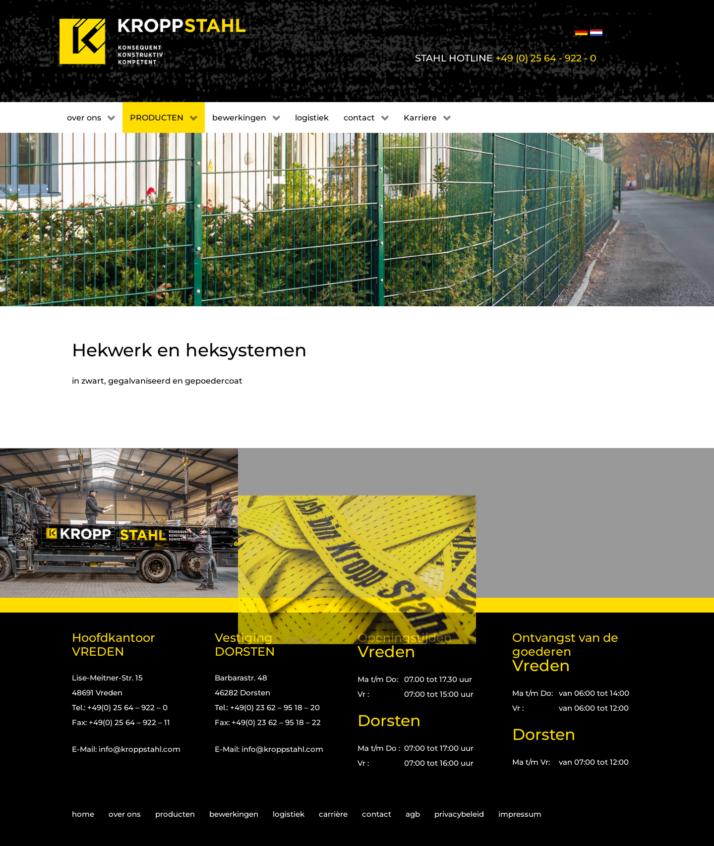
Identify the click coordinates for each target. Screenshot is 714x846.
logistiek (288, 814)
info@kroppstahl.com (139, 749)
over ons (125, 814)
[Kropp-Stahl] (165, 41)
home (83, 814)
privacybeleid (459, 814)
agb (413, 814)
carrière (333, 814)
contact (376, 814)
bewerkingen (233, 814)
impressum (519, 814)
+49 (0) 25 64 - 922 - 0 (545, 58)
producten (175, 814)
